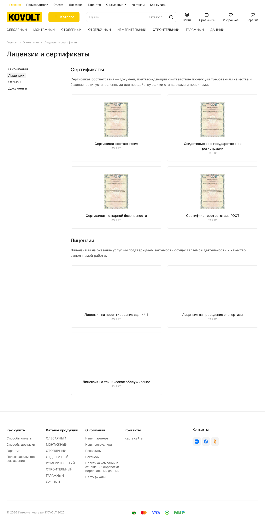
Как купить (16, 430)
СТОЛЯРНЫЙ (56, 451)
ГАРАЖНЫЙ (55, 475)
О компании (18, 69)
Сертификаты (95, 477)
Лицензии (16, 75)
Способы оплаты (19, 438)
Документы (17, 88)
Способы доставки (21, 444)
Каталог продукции (62, 430)
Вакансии (92, 457)
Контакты (133, 430)
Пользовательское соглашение (21, 459)
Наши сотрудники (98, 444)
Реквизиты (93, 451)
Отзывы (14, 82)
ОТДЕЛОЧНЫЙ (57, 457)
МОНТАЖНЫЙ (56, 444)
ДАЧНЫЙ (53, 482)
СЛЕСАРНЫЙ (56, 438)
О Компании (95, 430)
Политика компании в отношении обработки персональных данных (102, 467)
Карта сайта (133, 438)
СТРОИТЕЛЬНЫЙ (59, 469)
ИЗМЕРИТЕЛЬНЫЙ (60, 463)
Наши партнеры (97, 438)
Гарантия (13, 451)
